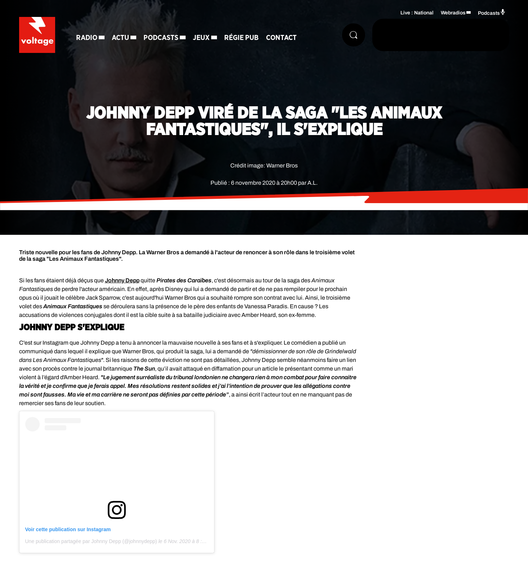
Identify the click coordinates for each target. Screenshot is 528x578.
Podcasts (160, 37)
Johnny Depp (122, 280)
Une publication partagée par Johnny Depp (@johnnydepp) (91, 541)
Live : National (417, 12)
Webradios (453, 12)
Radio (86, 37)
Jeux (201, 37)
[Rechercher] (353, 34)
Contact (281, 37)
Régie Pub (241, 37)
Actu (120, 37)
